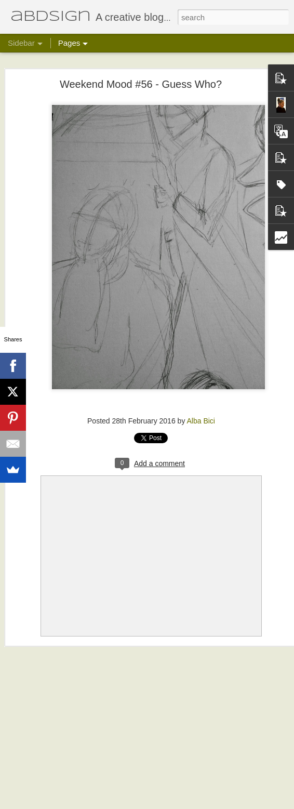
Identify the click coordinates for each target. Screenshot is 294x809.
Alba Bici (201, 421)
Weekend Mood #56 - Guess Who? (141, 84)
